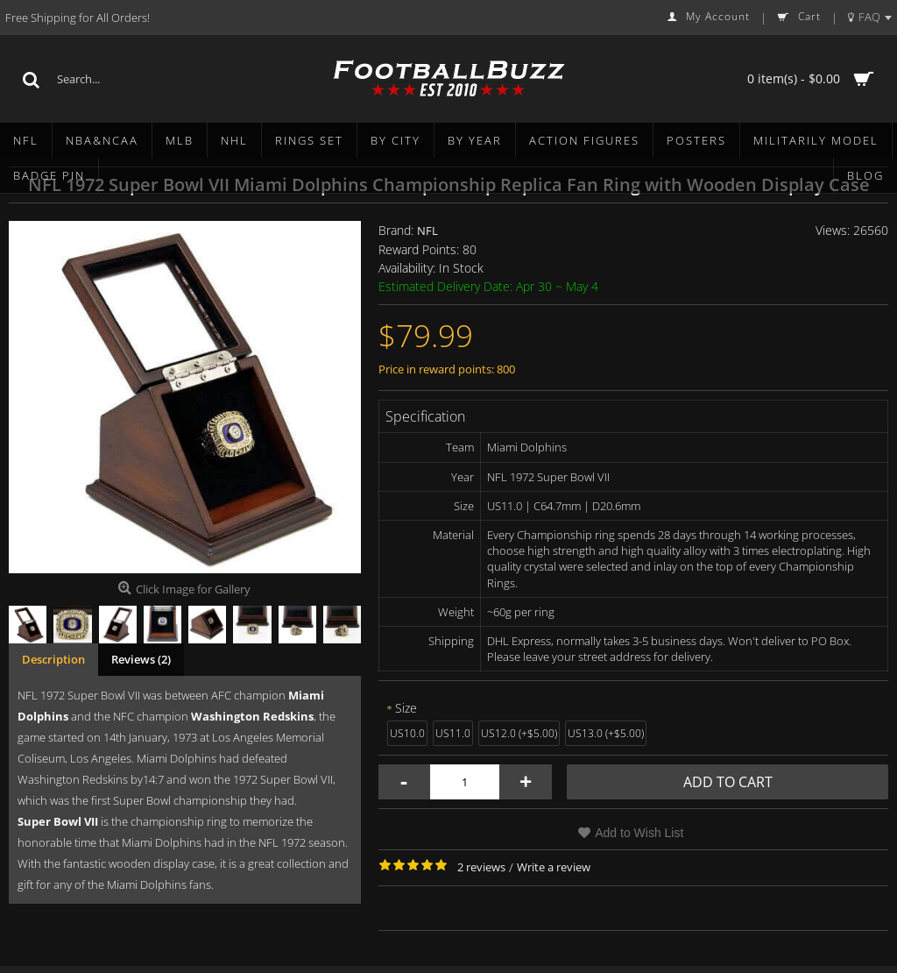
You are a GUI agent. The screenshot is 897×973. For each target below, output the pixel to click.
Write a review (553, 867)
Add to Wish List (639, 833)
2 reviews (481, 867)
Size (406, 708)
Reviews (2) (141, 659)
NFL (427, 230)
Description (53, 659)
